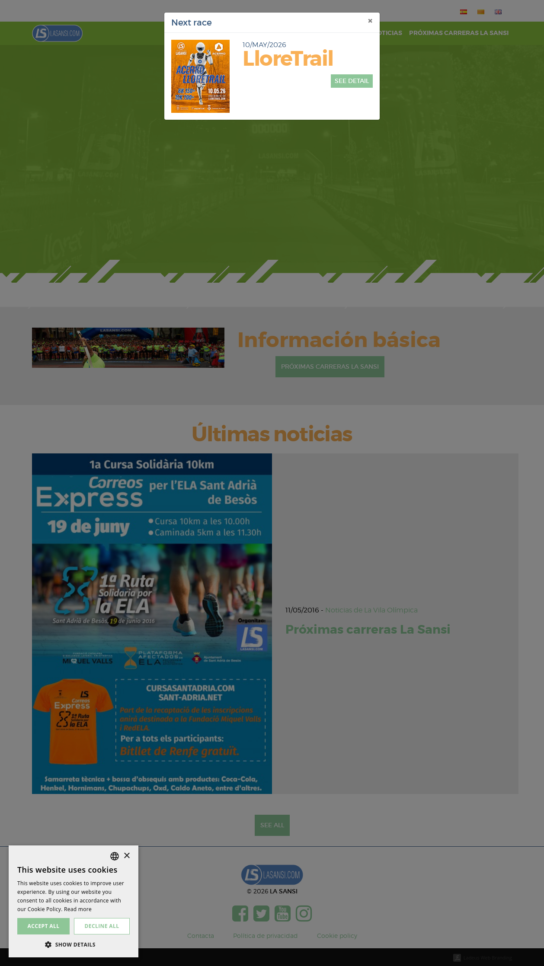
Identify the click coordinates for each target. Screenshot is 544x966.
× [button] (126, 856)
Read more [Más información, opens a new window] (78, 909)
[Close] (370, 21)
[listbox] (114, 856)
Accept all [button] (44, 926)
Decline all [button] (102, 926)
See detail (352, 81)
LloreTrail (288, 58)
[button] (73, 944)
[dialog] (73, 901)
